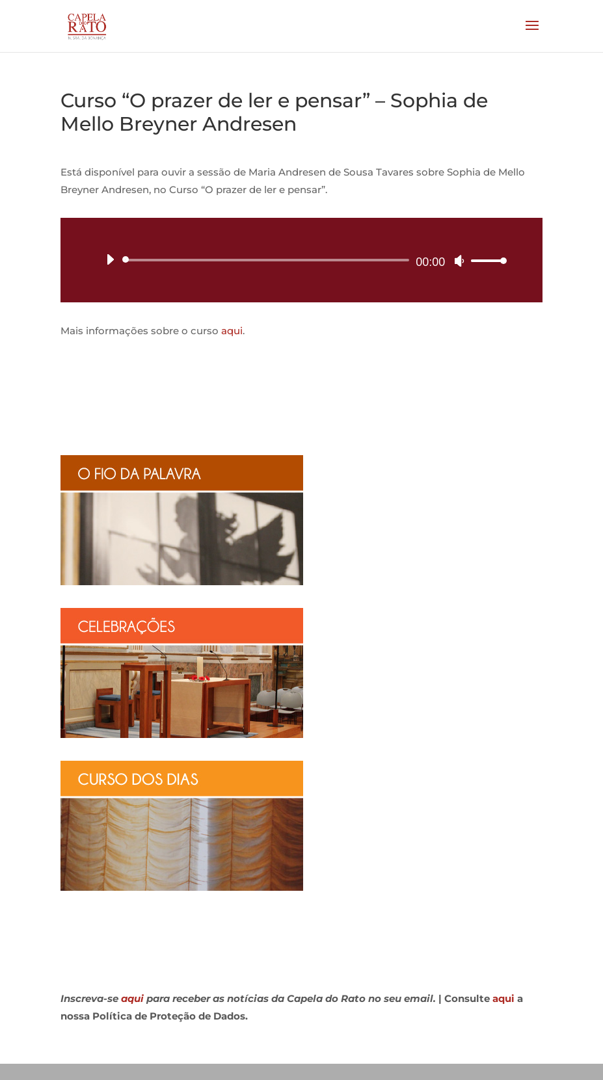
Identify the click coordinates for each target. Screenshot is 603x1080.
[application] (302, 260)
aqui (232, 330)
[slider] (268, 260)
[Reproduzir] (110, 259)
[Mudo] (459, 261)
